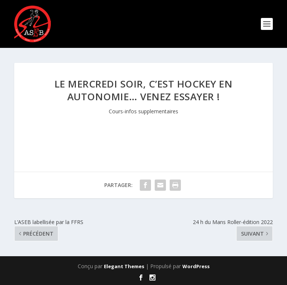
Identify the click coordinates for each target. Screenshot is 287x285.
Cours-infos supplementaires (143, 111)
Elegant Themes (124, 266)
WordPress (196, 266)
